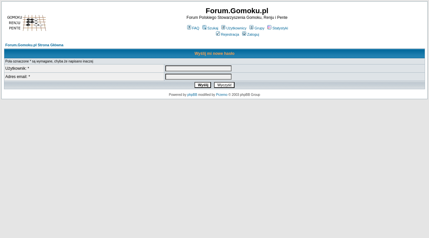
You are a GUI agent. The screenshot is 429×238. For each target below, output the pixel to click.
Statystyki (277, 28)
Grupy (256, 28)
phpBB (192, 95)
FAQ (193, 28)
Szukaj (210, 28)
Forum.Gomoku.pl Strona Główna (34, 45)
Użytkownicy (233, 28)
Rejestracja (227, 34)
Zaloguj (250, 34)
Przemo (221, 95)
